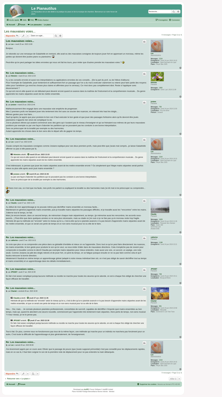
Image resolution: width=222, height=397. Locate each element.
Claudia (153, 214)
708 (160, 274)
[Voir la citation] (28, 154)
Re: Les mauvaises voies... (20, 73)
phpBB (86, 389)
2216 (160, 59)
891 (160, 306)
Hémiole (154, 82)
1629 (160, 219)
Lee (152, 53)
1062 (160, 88)
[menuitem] (23, 20)
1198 (160, 242)
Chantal (153, 301)
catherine (154, 237)
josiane (153, 101)
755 (160, 107)
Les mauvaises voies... (19, 31)
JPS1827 (154, 269)
